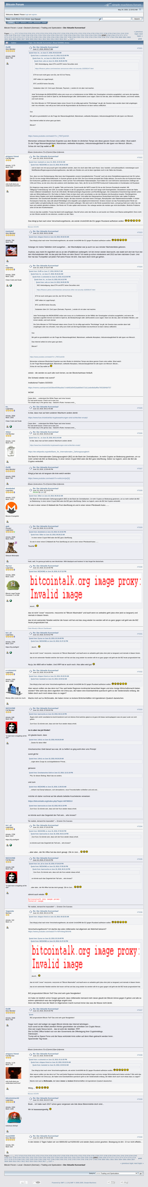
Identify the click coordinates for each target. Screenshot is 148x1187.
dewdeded (10, 488)
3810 (36, 39)
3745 (10, 35)
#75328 (139, 490)
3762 (82, 35)
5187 (71, 39)
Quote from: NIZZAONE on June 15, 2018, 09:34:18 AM (49, 165)
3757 (61, 35)
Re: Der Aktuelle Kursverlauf (45, 47)
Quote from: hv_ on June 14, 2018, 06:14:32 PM (49, 58)
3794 (95, 37)
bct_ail (9, 633)
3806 (19, 39)
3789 (74, 37)
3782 (44, 37)
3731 (76, 33)
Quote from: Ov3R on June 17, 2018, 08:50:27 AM (46, 271)
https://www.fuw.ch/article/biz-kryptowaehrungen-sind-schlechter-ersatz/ (58, 418)
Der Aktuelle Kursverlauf (74, 28)
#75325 (139, 408)
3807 (23, 39)
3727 (59, 33)
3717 (16, 33)
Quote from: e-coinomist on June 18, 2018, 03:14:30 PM (48, 1059)
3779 (32, 37)
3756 (57, 35)
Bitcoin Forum (10, 28)
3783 (48, 37)
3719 (25, 33)
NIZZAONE (10, 708)
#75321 (139, 48)
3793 (91, 37)
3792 (86, 37)
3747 (19, 35)
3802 (129, 37)
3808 (27, 39)
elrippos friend (12, 156)
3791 (82, 37)
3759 (70, 35)
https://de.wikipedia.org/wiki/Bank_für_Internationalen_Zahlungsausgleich (58, 452)
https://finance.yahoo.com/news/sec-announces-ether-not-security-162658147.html (64, 68)
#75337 (139, 1010)
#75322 (139, 157)
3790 (78, 37)
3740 (114, 33)
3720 (29, 33)
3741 (118, 33)
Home (11, 22)
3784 (53, 37)
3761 (78, 35)
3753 (44, 35)
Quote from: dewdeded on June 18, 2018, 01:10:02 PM (47, 532)
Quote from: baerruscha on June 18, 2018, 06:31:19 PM (48, 714)
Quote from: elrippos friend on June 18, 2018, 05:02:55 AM (49, 237)
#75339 (139, 1099)
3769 (113, 35)
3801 (124, 37)
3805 (15, 39)
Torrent (37, 19)
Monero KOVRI (33, 227)
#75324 (139, 267)
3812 (44, 39)
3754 (48, 35)
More (44, 22)
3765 (95, 35)
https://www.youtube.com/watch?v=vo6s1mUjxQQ (49, 478)
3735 (93, 33)
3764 (91, 35)
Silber (8, 432)
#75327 (139, 468)
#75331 (139, 634)
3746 (15, 35)
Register (37, 22)
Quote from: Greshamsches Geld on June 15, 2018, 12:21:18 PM (51, 773)
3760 (74, 35)
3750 (32, 35)
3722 (38, 33)
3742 (122, 33)
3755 (53, 35)
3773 (6, 37)
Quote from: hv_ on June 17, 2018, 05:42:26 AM (45, 53)
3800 (120, 37)
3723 (42, 33)
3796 (103, 37)
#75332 (139, 672)
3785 (57, 37)
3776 (19, 37)
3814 (53, 39)
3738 (105, 33)
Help (17, 22)
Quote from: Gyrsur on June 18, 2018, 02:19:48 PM (46, 638)
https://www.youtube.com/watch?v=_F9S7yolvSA (48, 136)
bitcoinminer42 (12, 1098)
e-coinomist (11, 670)
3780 (36, 37)
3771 (121, 35)
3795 (99, 37)
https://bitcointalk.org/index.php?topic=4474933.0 (50, 801)
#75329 (139, 527)
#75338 (139, 1055)
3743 (126, 33)
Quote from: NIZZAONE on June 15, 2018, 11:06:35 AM (47, 787)
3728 (63, 33)
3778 (27, 37)
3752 (40, 35)
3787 (65, 37)
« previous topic (138, 33)
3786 (61, 37)
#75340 (139, 1137)
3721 (33, 33)
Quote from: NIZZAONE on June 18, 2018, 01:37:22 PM (47, 571)
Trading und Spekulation (51, 28)
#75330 (139, 567)
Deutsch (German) (31, 28)
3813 (48, 39)
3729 (67, 33)
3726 (55, 33)
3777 (23, 37)
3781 (40, 37)
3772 (125, 35)
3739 (110, 33)
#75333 (139, 709)
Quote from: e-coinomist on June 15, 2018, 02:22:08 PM (50, 55)
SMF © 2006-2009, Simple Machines (83, 1183)
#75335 (139, 859)
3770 (117, 35)
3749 (27, 35)
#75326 (139, 433)
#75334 (139, 826)
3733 (84, 33)
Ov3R (8, 47)
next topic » (140, 35)
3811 (40, 39)
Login (30, 22)
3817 (65, 39)
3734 (88, 33)
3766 (99, 35)
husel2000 (10, 1136)
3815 (57, 39)
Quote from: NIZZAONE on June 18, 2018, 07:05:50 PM (47, 831)
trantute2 (10, 231)
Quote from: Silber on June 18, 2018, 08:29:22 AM (46, 496)
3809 (32, 39)
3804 (10, 39)
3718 (21, 33)
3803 (6, 39)
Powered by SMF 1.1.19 (60, 1183)
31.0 (32, 19)
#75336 (139, 912)
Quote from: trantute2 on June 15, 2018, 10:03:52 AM (47, 162)
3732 (80, 33)
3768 (109, 35)
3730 (72, 33)
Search (23, 22)
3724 (46, 33)
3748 (23, 35)
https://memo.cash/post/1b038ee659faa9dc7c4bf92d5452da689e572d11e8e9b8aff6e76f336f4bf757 (69, 388)
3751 (36, 35)
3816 (61, 39)
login (27, 14)
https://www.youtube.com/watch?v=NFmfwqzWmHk (49, 931)
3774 (10, 37)
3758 (65, 35)
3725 (50, 33)
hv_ (7, 266)
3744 (6, 35)
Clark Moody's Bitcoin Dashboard (39, 628)
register (34, 14)
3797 (108, 37)
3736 (97, 33)
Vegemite (10, 911)
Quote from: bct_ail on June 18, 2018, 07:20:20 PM (46, 863)
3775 (15, 37)
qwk (42, 492)
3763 (86, 35)
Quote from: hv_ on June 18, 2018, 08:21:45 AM (45, 438)
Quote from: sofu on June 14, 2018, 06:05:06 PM (50, 61)
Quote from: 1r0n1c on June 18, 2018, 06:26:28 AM (46, 739)
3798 (112, 37)
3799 (116, 37)
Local (20, 28)
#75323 (139, 232)
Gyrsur (9, 566)
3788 (70, 37)
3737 (101, 33)
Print (140, 39)
